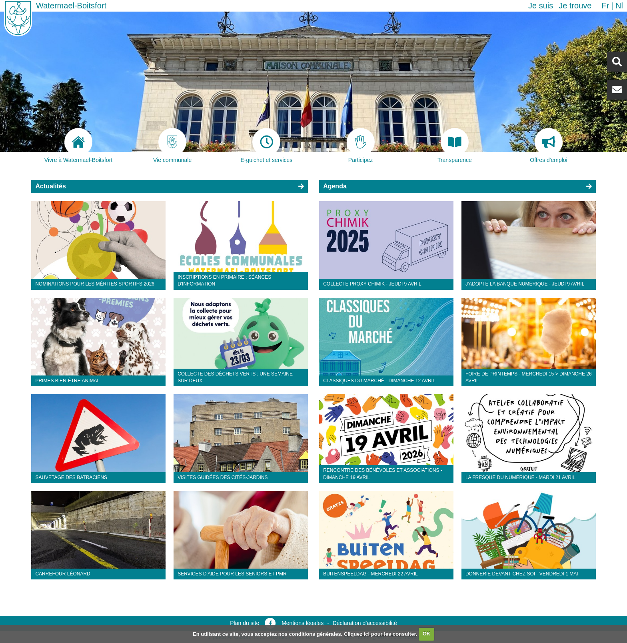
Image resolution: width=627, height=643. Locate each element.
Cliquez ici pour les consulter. (380, 634)
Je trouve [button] (575, 5)
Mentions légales (302, 623)
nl (619, 5)
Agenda (335, 186)
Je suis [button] (540, 5)
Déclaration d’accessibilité (365, 623)
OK (427, 634)
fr (605, 5)
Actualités (50, 186)
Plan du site (244, 623)
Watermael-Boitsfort (71, 5)
